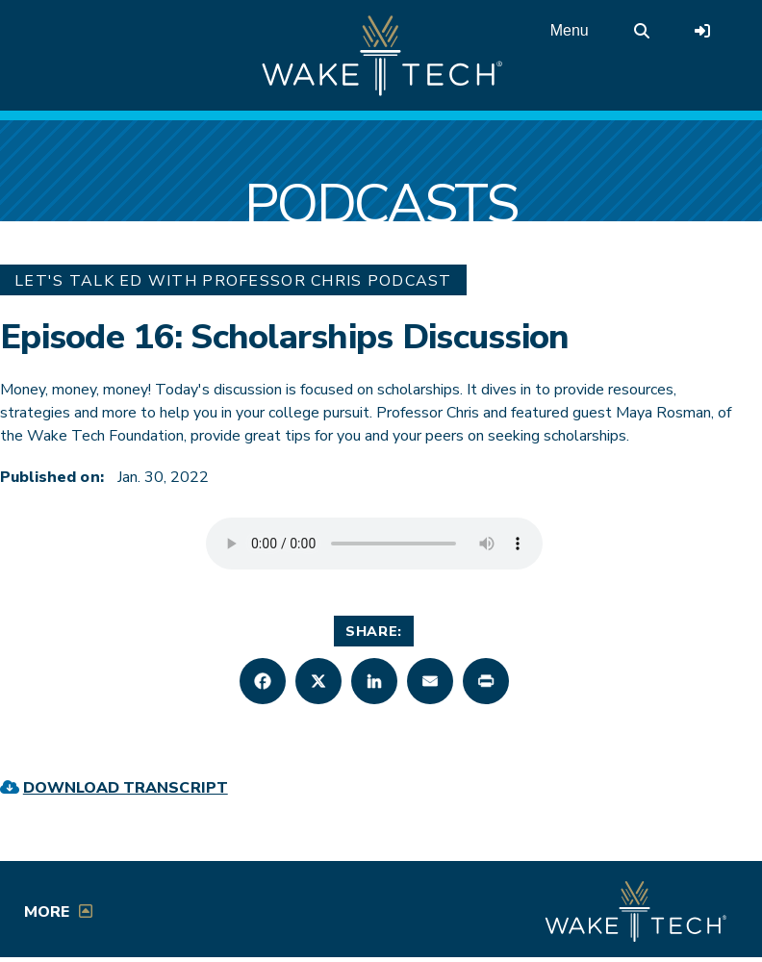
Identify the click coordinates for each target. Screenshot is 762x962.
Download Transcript (125, 787)
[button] (263, 681)
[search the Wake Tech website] (642, 31)
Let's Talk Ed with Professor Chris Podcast (233, 280)
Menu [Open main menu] (569, 30)
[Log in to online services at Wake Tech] (702, 31)
